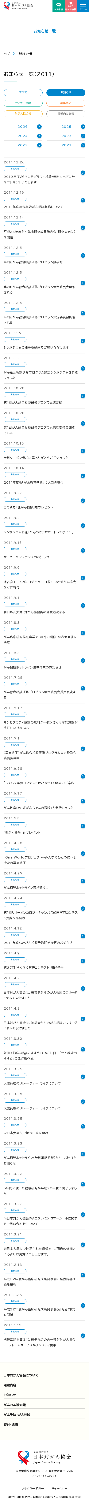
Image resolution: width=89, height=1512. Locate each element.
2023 (66, 135)
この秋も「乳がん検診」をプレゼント (28, 507)
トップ (7, 53)
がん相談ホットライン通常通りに (26, 887)
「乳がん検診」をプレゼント (22, 832)
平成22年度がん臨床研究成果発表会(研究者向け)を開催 (40, 1312)
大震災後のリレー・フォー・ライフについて (32, 1083)
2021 (66, 145)
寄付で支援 (70, 6)
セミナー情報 (23, 103)
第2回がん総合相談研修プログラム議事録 (33, 262)
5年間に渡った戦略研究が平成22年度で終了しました (40, 1191)
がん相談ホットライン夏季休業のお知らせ (33, 667)
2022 (22, 145)
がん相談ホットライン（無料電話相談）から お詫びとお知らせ (40, 1160)
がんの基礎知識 (15, 1404)
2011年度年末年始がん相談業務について (34, 206)
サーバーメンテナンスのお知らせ (27, 557)
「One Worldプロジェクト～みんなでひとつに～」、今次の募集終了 (40, 860)
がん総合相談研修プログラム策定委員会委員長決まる (40, 695)
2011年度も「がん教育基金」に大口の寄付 (34, 482)
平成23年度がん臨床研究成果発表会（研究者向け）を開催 (39, 234)
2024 (22, 135)
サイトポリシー (59, 1488)
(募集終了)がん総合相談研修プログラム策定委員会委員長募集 (40, 755)
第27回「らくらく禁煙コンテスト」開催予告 (34, 967)
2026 (22, 126)
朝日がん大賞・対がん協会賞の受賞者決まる (34, 612)
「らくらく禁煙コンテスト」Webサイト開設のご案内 (39, 782)
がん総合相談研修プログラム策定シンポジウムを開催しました (41, 375)
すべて (23, 92)
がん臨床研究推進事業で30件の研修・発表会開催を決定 (40, 639)
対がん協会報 (23, 113)
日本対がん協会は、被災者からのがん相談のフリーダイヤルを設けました (40, 995)
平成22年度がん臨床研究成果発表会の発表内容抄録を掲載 (40, 1282)
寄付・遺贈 (11, 1424)
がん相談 (58, 6)
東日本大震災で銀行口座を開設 (26, 1132)
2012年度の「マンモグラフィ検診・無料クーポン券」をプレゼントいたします (40, 179)
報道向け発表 (66, 113)
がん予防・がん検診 (17, 1414)
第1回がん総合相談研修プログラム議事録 (33, 402)
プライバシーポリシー (33, 1488)
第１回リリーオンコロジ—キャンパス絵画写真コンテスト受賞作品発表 (41, 915)
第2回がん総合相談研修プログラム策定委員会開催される (39, 289)
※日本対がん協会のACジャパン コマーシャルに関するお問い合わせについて (40, 1221)
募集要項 (66, 103)
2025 (66, 126)
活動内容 (10, 1385)
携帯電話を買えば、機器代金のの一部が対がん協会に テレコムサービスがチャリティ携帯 (39, 1342)
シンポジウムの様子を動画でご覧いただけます (36, 347)
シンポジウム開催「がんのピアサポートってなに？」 (39, 532)
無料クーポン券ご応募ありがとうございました (36, 457)
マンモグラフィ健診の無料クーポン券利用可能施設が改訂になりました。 (41, 725)
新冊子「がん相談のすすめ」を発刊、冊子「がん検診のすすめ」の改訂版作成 (40, 1056)
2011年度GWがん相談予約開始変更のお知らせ (38, 942)
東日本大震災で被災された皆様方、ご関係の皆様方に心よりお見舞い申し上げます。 (40, 1251)
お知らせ (66, 92)
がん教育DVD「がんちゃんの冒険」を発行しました (39, 807)
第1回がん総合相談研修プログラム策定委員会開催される (39, 430)
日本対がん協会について (21, 1375)
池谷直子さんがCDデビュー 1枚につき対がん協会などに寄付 (40, 584)
